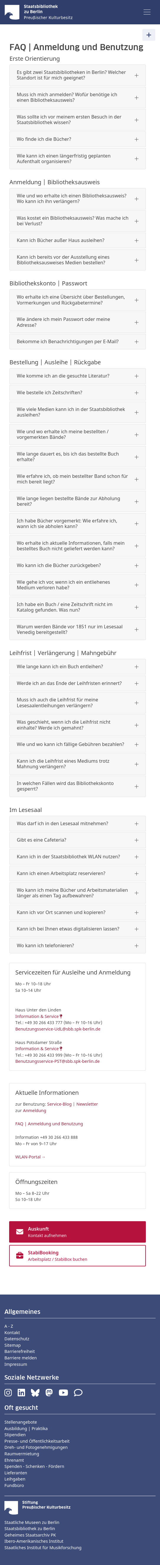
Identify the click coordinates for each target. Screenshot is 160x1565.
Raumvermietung (21, 1453)
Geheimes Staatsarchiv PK (30, 1535)
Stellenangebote (20, 1422)
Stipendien (15, 1434)
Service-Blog (59, 1104)
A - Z (8, 1326)
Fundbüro (14, 1485)
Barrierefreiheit (19, 1351)
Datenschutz (16, 1338)
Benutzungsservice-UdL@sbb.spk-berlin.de (57, 1029)
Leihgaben (14, 1479)
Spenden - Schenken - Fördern (34, 1466)
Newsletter (87, 1104)
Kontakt (12, 1332)
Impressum (15, 1364)
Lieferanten (15, 1473)
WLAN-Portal (28, 1157)
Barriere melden (20, 1358)
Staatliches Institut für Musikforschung (43, 1547)
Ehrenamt (14, 1460)
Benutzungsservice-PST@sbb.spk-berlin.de (57, 1061)
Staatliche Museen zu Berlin (31, 1522)
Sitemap (12, 1345)
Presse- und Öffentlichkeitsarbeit (37, 1441)
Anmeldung (34, 1110)
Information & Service (37, 1016)
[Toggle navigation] (147, 12)
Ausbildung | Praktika (26, 1428)
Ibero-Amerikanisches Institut (33, 1541)
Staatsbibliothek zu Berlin (29, 1528)
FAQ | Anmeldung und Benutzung (49, 1123)
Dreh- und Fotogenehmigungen (36, 1447)
